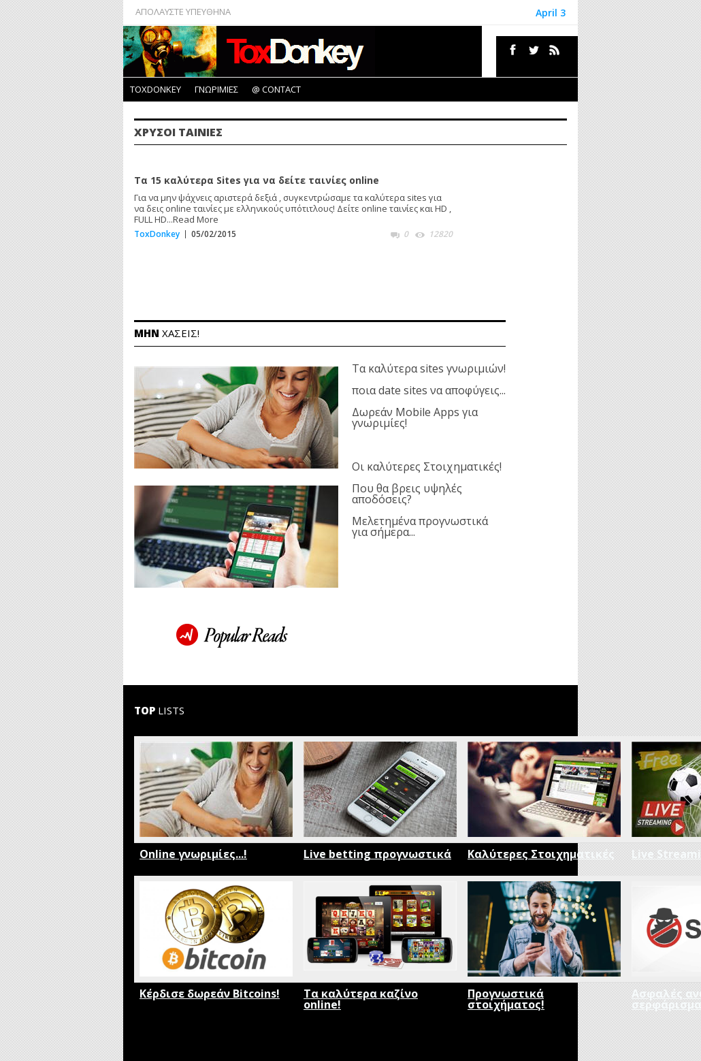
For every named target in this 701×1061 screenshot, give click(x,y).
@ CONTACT (276, 89)
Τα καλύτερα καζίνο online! (361, 999)
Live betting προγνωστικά (377, 853)
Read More (195, 219)
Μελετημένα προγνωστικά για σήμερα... (420, 526)
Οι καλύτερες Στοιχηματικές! (427, 466)
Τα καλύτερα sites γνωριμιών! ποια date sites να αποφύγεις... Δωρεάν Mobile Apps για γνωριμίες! (429, 395)
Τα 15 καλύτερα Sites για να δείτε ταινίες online (256, 180)
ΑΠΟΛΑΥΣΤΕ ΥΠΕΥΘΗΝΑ (183, 11)
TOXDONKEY (155, 89)
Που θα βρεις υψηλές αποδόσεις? (407, 494)
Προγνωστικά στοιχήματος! (506, 999)
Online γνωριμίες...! (193, 853)
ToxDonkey (157, 234)
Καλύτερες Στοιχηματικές (541, 853)
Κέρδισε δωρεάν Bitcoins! (210, 993)
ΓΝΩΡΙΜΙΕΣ (216, 89)
